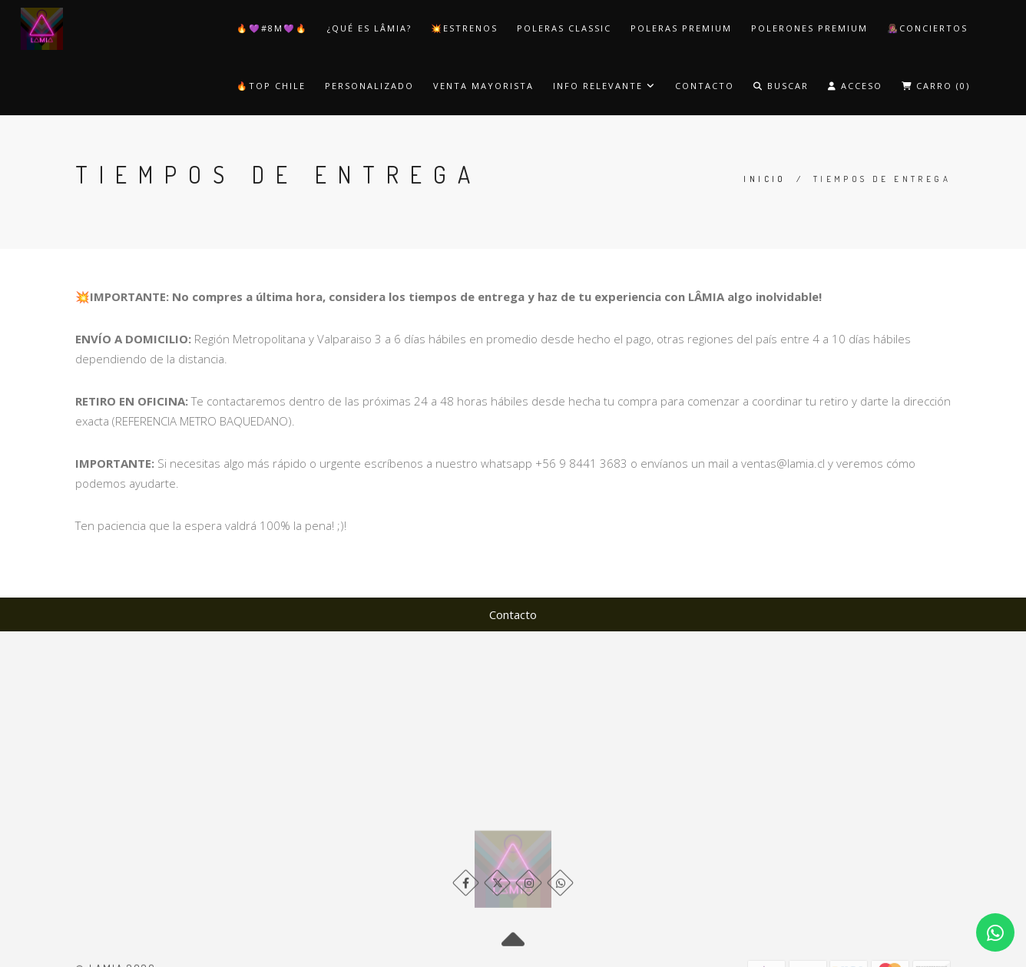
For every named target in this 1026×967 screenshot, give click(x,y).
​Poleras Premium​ (681, 28)
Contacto (704, 85)
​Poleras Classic (564, 28)
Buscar (781, 85)
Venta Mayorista (483, 85)
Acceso (855, 85)
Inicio (764, 179)
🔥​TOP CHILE (271, 85)
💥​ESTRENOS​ (464, 28)
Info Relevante (604, 85)
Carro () (936, 85)
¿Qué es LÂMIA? (369, 28)
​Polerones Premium (809, 28)
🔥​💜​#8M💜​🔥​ (272, 28)
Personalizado (369, 85)
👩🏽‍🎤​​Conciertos (927, 28)
